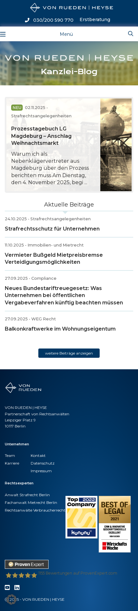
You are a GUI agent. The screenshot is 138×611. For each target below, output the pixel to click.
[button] (11, 599)
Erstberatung (95, 19)
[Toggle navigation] (61, 33)
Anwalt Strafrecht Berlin (27, 494)
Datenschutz (43, 463)
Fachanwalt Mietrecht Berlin (31, 502)
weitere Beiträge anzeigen (69, 353)
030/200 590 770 (49, 20)
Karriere (12, 463)
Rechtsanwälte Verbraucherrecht (35, 510)
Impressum (41, 470)
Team (10, 455)
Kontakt (38, 455)
